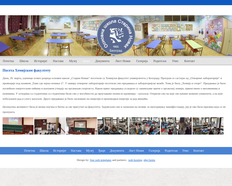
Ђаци (85, 61)
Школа (24, 61)
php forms (149, 159)
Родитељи (159, 61)
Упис (175, 61)
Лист (123, 61)
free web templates (100, 159)
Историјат (40, 61)
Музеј (73, 61)
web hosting (135, 159)
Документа (102, 61)
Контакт (189, 61)
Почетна (8, 61)
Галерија (141, 61)
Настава (58, 61)
